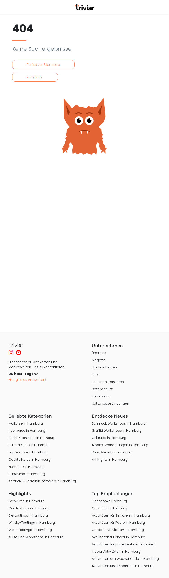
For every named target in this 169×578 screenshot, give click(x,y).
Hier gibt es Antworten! (27, 379)
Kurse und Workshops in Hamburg (36, 537)
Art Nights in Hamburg (110, 459)
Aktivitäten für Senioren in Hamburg (121, 515)
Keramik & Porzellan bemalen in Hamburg (42, 481)
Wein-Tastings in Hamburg (30, 529)
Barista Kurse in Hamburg (29, 444)
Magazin (98, 360)
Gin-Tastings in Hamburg (29, 508)
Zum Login (35, 77)
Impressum (101, 396)
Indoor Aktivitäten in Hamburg (116, 551)
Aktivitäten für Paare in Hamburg (118, 522)
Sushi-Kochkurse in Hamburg (32, 437)
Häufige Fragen (104, 367)
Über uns (99, 352)
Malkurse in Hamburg (26, 423)
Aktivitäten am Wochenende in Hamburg (125, 558)
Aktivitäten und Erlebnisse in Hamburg (123, 565)
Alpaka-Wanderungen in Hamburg (120, 444)
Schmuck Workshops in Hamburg (119, 423)
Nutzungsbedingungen (110, 403)
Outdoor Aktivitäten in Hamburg (118, 529)
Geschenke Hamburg (109, 501)
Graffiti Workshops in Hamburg (117, 430)
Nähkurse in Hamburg (26, 466)
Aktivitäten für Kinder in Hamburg (118, 537)
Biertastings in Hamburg (28, 515)
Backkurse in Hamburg (27, 473)
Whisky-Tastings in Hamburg (32, 522)
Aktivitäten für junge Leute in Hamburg (123, 544)
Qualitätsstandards (108, 381)
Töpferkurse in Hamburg (28, 452)
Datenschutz (102, 389)
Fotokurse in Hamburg (27, 501)
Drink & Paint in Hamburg (111, 452)
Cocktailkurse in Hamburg (30, 459)
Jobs (96, 374)
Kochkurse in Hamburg (27, 430)
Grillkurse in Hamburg (109, 437)
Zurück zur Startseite (43, 64)
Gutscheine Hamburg (109, 508)
